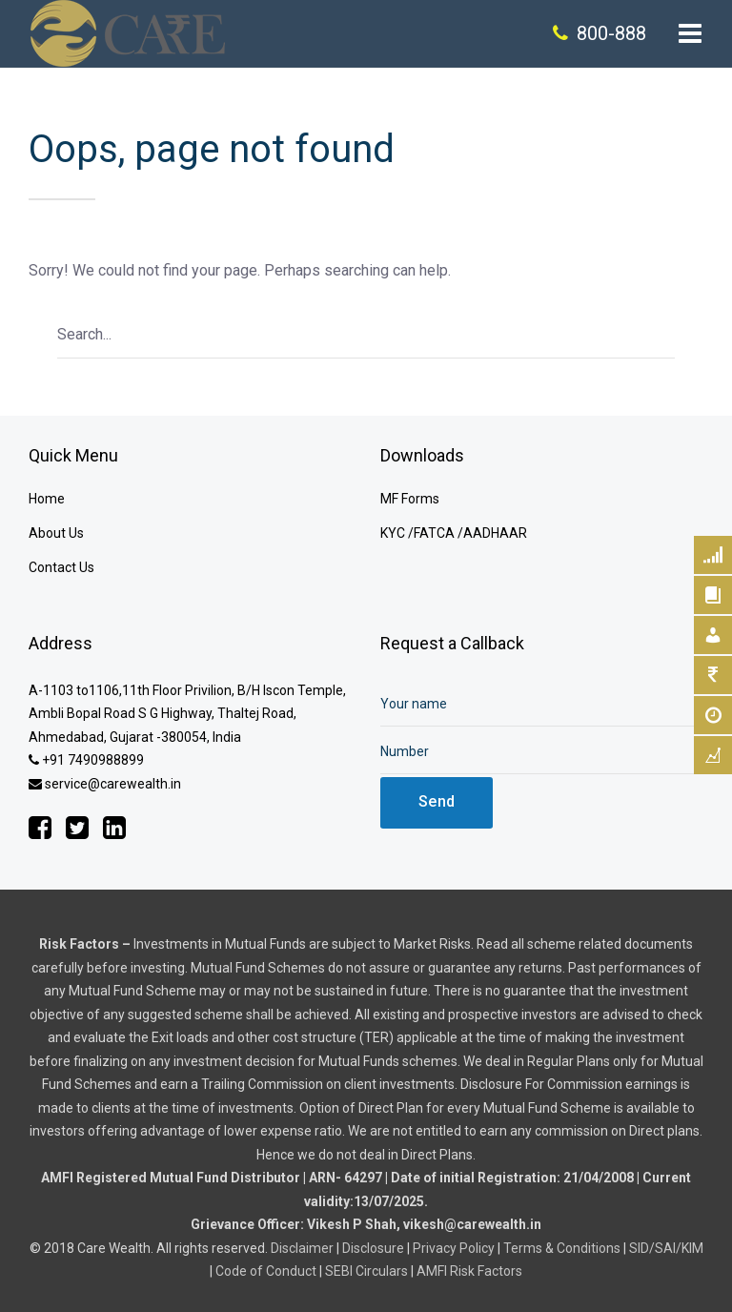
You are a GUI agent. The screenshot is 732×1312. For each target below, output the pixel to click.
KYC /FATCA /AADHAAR (453, 533)
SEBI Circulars (366, 1271)
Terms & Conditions (561, 1248)
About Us (56, 533)
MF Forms (409, 498)
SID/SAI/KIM (666, 1248)
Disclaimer (302, 1248)
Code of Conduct (265, 1271)
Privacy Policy (454, 1248)
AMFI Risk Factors (469, 1271)
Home (47, 498)
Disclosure (373, 1248)
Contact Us (61, 567)
